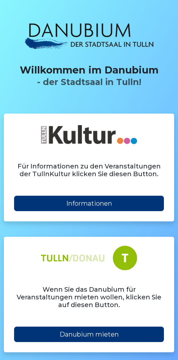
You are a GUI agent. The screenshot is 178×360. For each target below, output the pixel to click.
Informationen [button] (89, 203)
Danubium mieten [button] (89, 334)
